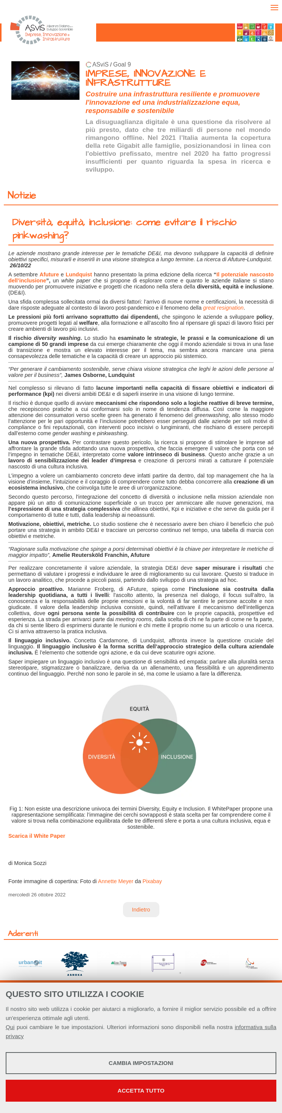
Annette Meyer (116, 881)
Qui (10, 1027)
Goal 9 (122, 64)
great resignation (223, 308)
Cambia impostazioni (141, 1063)
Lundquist (79, 274)
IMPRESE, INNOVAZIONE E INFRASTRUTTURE (146, 78)
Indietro (141, 910)
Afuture (49, 274)
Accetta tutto (141, 1090)
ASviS (100, 64)
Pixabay (152, 881)
